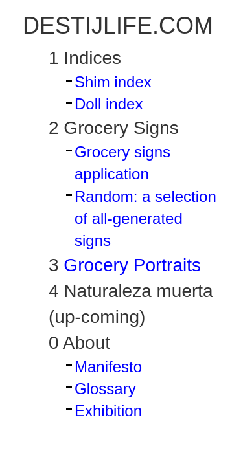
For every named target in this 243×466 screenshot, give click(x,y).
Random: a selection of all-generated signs (145, 219)
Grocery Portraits (130, 265)
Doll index (109, 104)
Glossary (105, 388)
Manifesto (108, 366)
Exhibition (108, 410)
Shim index (113, 82)
